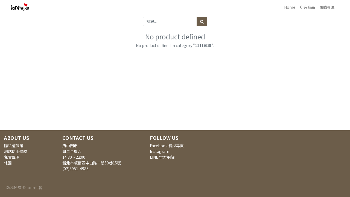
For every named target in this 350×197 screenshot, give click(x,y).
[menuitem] (290, 7)
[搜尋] (202, 21)
